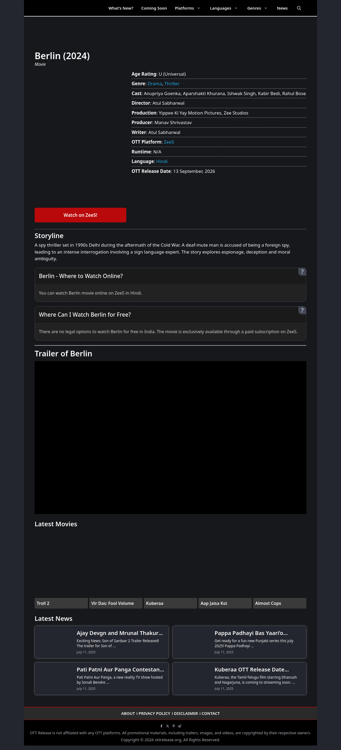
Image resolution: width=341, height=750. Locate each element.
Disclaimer (186, 713)
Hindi (162, 161)
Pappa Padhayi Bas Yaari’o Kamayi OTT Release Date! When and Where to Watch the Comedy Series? (258, 633)
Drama (155, 83)
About (128, 713)
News (282, 8)
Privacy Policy (154, 713)
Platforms (190, 8)
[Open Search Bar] (299, 8)
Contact (211, 713)
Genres (260, 8)
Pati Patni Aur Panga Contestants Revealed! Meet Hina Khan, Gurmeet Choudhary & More (120, 670)
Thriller (172, 83)
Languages (226, 8)
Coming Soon (154, 8)
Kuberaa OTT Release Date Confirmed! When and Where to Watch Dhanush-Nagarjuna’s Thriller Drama (256, 670)
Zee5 (169, 142)
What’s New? (120, 8)
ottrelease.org (168, 739)
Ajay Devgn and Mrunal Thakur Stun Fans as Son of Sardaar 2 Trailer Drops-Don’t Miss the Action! (118, 633)
